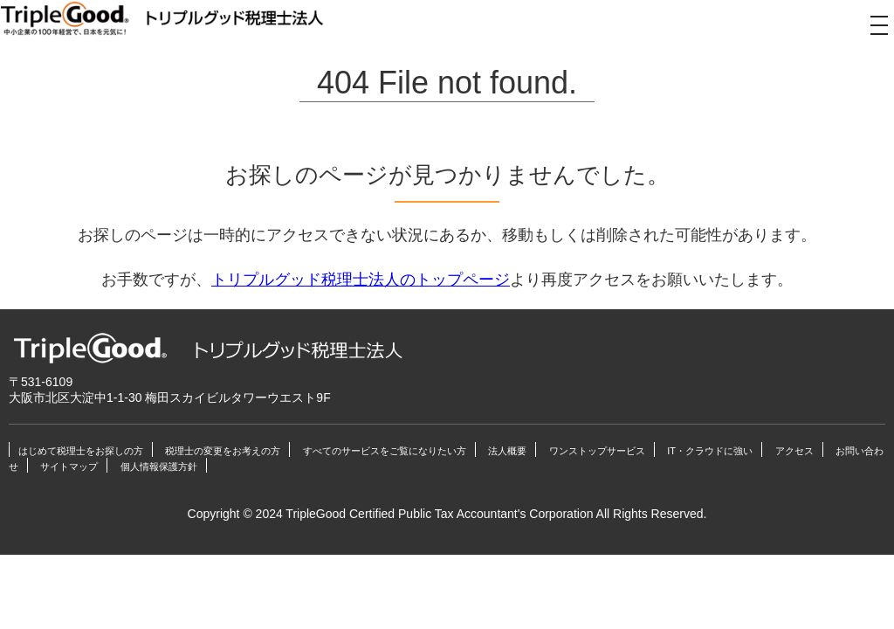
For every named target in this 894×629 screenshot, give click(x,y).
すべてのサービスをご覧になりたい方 (384, 451)
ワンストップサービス (597, 451)
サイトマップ (69, 466)
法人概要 (507, 451)
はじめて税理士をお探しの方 (80, 451)
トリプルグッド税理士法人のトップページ (360, 279)
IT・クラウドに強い (710, 451)
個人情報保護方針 (158, 466)
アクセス (794, 451)
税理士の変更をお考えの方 (222, 451)
